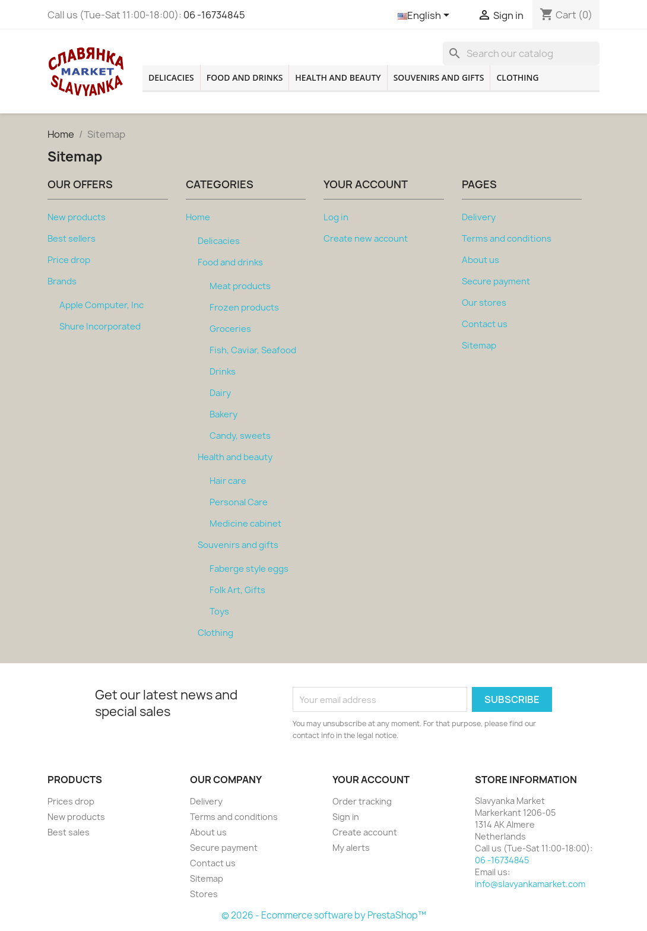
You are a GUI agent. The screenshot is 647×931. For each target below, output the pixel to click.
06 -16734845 (214, 14)
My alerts (351, 847)
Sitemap (479, 346)
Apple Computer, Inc (101, 305)
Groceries (230, 329)
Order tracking (362, 801)
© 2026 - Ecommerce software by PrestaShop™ (323, 915)
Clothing (517, 77)
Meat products (240, 286)
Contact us (485, 324)
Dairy (220, 393)
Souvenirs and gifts (439, 77)
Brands (62, 281)
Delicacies (171, 77)
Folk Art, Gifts (237, 590)
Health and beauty (337, 77)
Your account (371, 779)
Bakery (223, 414)
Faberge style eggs (249, 569)
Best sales (68, 832)
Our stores (484, 303)
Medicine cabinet (245, 524)
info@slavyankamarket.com (530, 883)
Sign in (345, 816)
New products (76, 217)
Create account (364, 832)
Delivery (479, 217)
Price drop (68, 260)
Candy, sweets (240, 436)
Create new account (366, 239)
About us (480, 260)
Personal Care (239, 502)
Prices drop (70, 801)
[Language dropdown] (425, 16)
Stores (204, 894)
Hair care (228, 481)
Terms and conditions (506, 239)
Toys (219, 612)
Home (198, 217)
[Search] (521, 53)
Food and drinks (245, 77)
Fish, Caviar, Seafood (253, 350)
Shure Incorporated (100, 326)
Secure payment (496, 281)
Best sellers (71, 239)
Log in (336, 217)
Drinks (223, 372)
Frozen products (244, 308)
